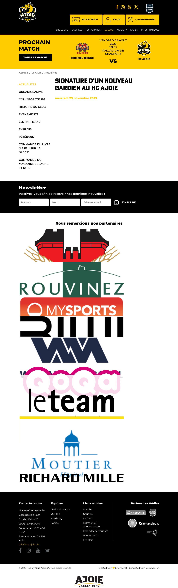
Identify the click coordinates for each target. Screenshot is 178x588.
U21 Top (55, 514)
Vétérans (26, 137)
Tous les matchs (35, 57)
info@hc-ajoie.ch (29, 544)
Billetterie (85, 19)
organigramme (31, 92)
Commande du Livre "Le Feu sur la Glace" (34, 148)
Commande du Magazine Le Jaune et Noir (33, 164)
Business (77, 30)
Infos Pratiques (150, 30)
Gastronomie (141, 20)
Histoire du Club (32, 107)
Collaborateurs (32, 99)
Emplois (25, 129)
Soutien (88, 514)
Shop (113, 19)
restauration (93, 30)
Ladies (134, 30)
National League (61, 509)
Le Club (109, 30)
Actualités (27, 84)
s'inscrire (125, 202)
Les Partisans (29, 122)
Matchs (87, 509)
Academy (122, 30)
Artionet (122, 568)
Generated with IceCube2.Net (144, 568)
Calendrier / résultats (95, 531)
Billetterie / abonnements (91, 525)
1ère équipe (61, 30)
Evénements (28, 114)
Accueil (23, 72)
